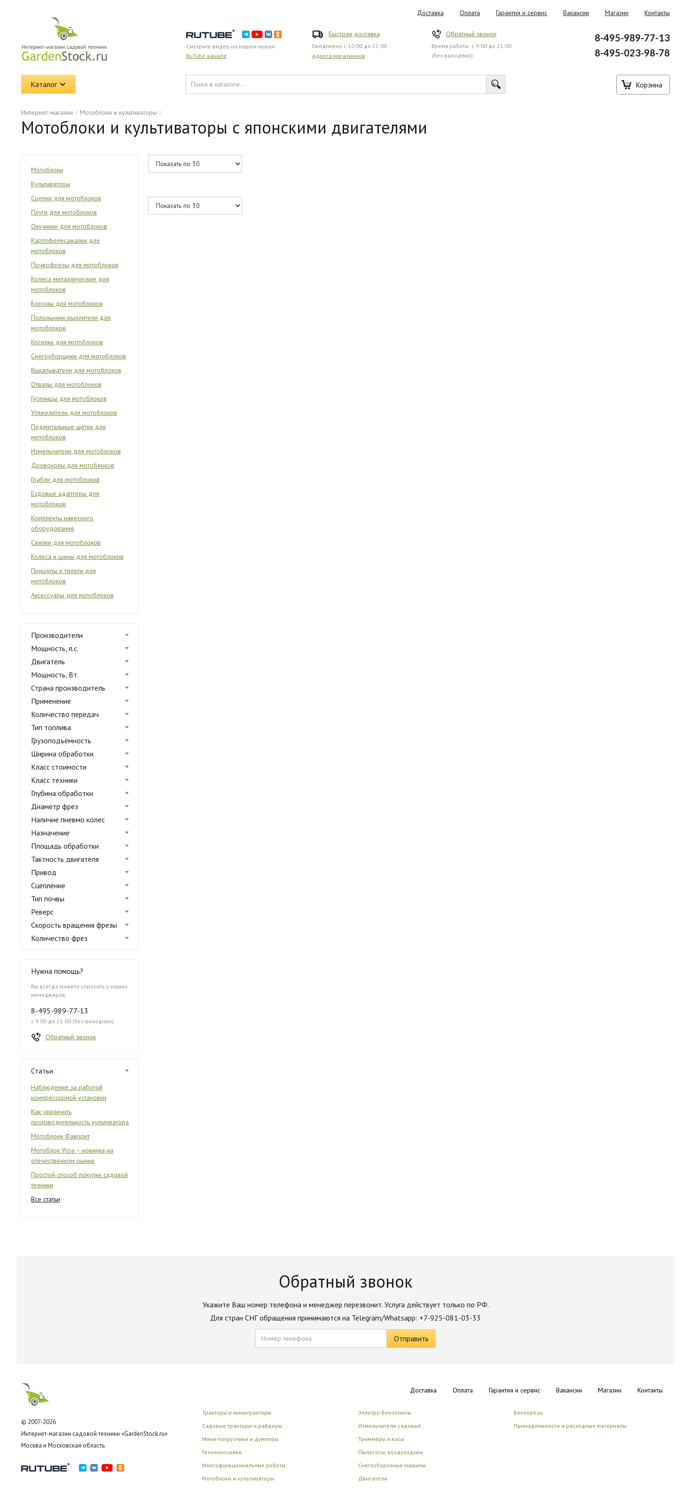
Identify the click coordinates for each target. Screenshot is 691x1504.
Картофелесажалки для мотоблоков (65, 245)
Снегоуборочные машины (392, 1465)
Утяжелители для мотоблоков (74, 412)
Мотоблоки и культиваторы (118, 112)
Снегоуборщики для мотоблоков (78, 356)
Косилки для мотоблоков (67, 342)
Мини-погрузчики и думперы (240, 1438)
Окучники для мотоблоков (69, 226)
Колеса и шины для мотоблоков (77, 556)
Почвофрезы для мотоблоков (74, 265)
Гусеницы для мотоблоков (69, 398)
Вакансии (576, 12)
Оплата (470, 12)
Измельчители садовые (389, 1425)
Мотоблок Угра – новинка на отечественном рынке (72, 1155)
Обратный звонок (471, 34)
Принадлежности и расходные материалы (570, 1425)
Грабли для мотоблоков (65, 479)
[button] (48, 84)
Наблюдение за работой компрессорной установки (68, 1092)
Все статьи (45, 1199)
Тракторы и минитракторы (236, 1412)
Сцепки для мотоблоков (66, 198)
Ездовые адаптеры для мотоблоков (65, 498)
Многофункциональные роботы (243, 1465)
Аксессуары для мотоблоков (72, 595)
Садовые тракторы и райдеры (242, 1425)
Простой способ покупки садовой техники (79, 1179)
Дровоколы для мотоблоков (72, 465)
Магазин (616, 12)
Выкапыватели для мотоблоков (76, 370)
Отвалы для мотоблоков (66, 384)
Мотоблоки (47, 170)
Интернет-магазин (47, 112)
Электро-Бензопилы (384, 1412)
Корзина (649, 84)
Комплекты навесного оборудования (62, 523)
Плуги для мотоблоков (64, 212)
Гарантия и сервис (521, 12)
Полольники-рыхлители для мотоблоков (70, 322)
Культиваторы (50, 184)
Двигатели (372, 1478)
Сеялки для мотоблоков (66, 542)
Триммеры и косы (381, 1438)
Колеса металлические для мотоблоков (70, 284)
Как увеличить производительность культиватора (80, 1116)
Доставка (430, 12)
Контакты (657, 12)
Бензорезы (528, 1412)
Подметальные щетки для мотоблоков (68, 431)
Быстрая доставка (354, 34)
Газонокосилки (222, 1452)
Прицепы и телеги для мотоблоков (63, 575)
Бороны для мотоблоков (67, 303)
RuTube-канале (206, 55)
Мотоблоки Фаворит (60, 1136)
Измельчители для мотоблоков (76, 451)
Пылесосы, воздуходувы (390, 1452)
